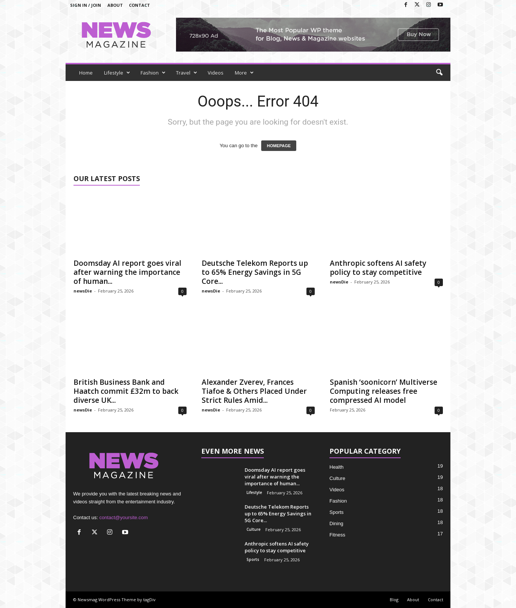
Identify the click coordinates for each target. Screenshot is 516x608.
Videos (216, 72)
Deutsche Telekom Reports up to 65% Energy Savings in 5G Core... (255, 272)
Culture (253, 529)
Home (86, 72)
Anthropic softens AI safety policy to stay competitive (378, 267)
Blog (394, 599)
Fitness (337, 535)
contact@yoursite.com (123, 517)
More (244, 72)
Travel (186, 72)
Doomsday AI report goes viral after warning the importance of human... (127, 272)
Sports (253, 559)
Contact (139, 5)
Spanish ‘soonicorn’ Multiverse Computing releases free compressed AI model (383, 391)
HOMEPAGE (279, 145)
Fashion (153, 72)
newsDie (82, 291)
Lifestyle (117, 72)
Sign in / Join (85, 5)
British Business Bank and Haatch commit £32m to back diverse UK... (125, 391)
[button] (439, 72)
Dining (336, 523)
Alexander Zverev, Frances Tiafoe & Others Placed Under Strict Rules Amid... (254, 391)
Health (336, 467)
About (115, 5)
